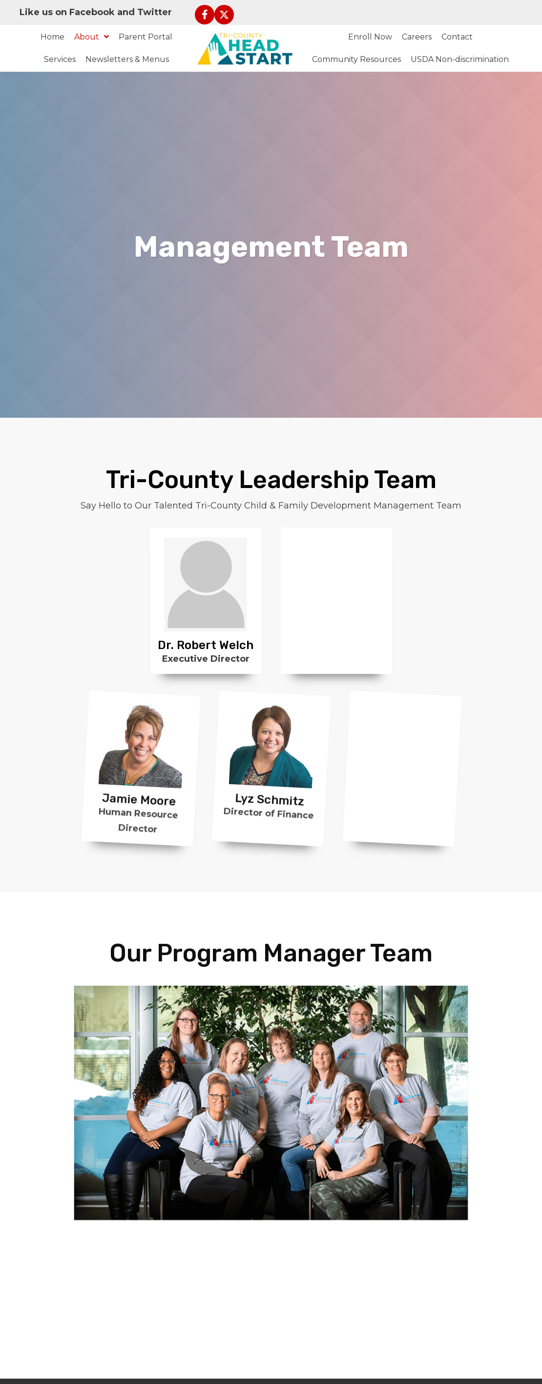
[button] (204, 14)
